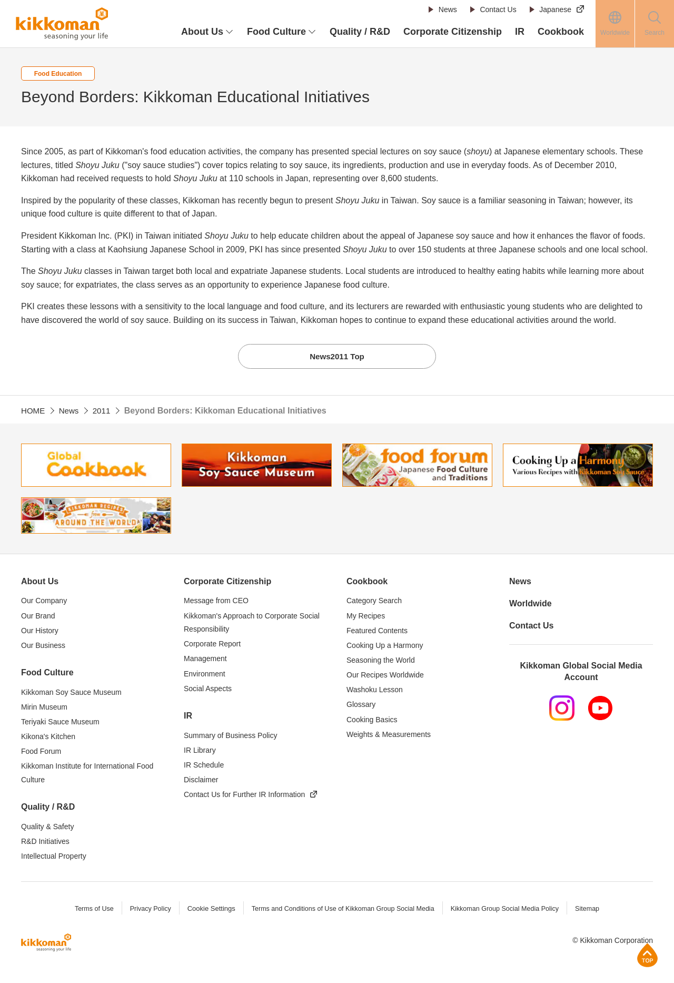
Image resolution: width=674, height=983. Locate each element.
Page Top (647, 954)
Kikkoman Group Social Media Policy (509, 909)
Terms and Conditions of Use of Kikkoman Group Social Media (342, 909)
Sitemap (594, 909)
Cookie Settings (207, 909)
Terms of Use (87, 909)
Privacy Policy (145, 909)
